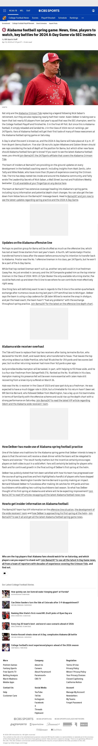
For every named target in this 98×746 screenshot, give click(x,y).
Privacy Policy (72, 668)
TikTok (38, 696)
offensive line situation (62, 509)
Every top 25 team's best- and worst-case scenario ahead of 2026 (42, 624)
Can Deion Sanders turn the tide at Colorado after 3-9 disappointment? (45, 602)
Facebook (39, 702)
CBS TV (38, 679)
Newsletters (71, 696)
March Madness (10, 679)
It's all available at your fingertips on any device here (39, 183)
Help (5, 692)
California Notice (74, 682)
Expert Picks (53, 23)
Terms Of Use (72, 665)
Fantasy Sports (10, 668)
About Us (39, 665)
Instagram (39, 699)
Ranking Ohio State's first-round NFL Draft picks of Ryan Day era (41, 613)
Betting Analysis (10, 675)
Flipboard (39, 713)
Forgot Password (74, 702)
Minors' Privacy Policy (76, 672)
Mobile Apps (8, 682)
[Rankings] (74, 18)
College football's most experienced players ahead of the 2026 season (45, 645)
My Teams (70, 699)
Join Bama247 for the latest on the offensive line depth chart (62, 303)
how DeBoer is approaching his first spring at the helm (59, 513)
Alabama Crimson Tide (30, 113)
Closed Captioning (74, 679)
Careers (38, 668)
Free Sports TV (9, 672)
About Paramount (43, 672)
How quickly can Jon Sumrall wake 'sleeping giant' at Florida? (40, 592)
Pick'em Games (10, 665)
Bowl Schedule (41, 23)
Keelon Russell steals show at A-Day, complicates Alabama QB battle (44, 634)
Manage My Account (75, 692)
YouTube (38, 692)
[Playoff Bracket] (48, 18)
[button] (83, 18)
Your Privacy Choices (75, 675)
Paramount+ (40, 675)
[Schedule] (62, 18)
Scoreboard (6, 23)
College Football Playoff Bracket (23, 23)
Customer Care (10, 696)
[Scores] (35, 18)
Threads (38, 709)
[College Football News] (18, 18)
